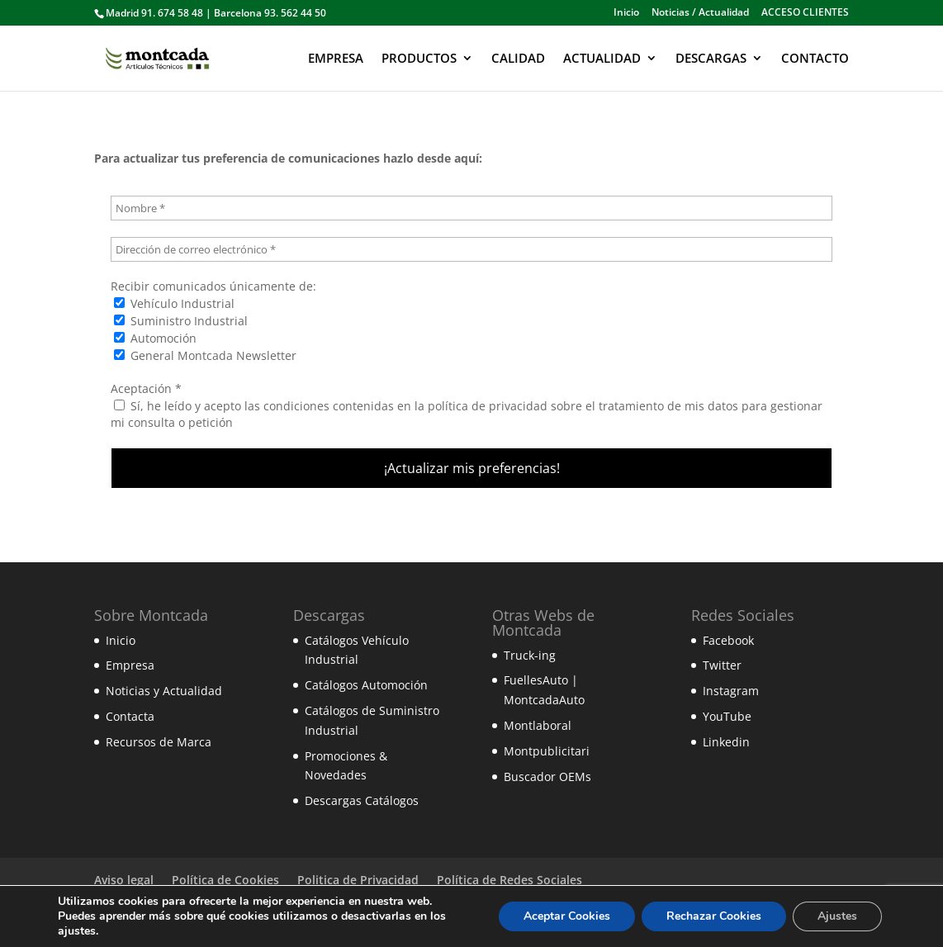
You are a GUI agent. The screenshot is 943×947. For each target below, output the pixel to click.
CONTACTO (815, 59)
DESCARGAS (710, 59)
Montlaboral (537, 725)
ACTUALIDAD (602, 59)
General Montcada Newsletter (205, 355)
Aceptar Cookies (567, 916)
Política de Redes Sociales (509, 880)
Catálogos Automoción (366, 685)
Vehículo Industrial (174, 303)
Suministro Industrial (181, 321)
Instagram (731, 690)
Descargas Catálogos (362, 800)
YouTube (727, 716)
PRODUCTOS (419, 59)
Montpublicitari (547, 751)
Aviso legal (124, 880)
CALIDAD (518, 59)
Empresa (130, 665)
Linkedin (726, 742)
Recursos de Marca (158, 742)
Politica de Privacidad (358, 880)
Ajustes (837, 916)
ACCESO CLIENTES (805, 13)
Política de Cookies (225, 880)
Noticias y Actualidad (164, 690)
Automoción (155, 338)
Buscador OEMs (547, 776)
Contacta (130, 716)
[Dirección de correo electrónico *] (471, 249)
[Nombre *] (471, 208)
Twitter (722, 665)
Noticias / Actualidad (700, 13)
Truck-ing (530, 655)
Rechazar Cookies (713, 916)
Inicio (626, 13)
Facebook (728, 640)
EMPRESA (335, 59)
